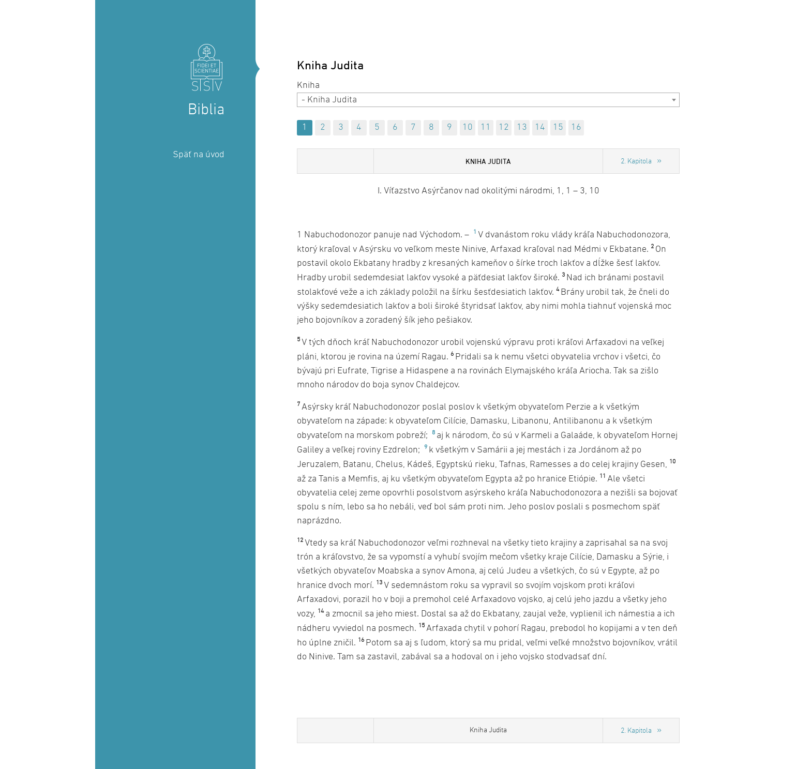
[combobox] (488, 100)
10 (467, 127)
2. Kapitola (636, 161)
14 (540, 127)
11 (485, 127)
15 (558, 127)
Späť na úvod (198, 154)
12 (504, 127)
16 (576, 127)
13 (522, 127)
